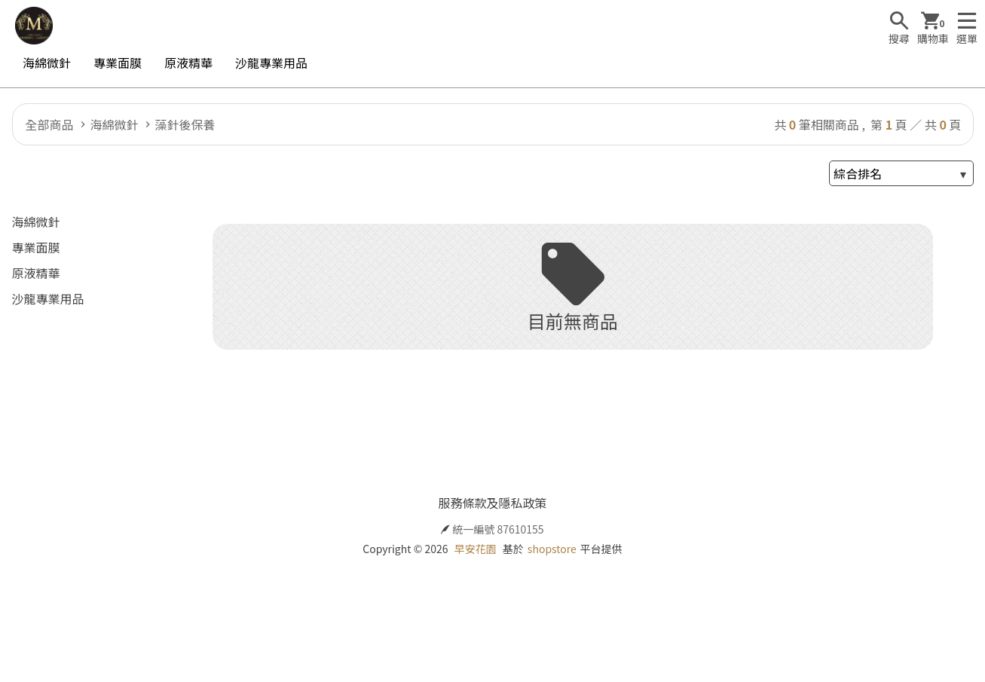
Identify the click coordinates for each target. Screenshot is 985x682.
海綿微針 (47, 63)
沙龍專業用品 (271, 63)
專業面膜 (117, 63)
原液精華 (188, 63)
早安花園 (475, 548)
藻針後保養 (185, 124)
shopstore (552, 548)
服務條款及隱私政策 (492, 503)
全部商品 (50, 124)
